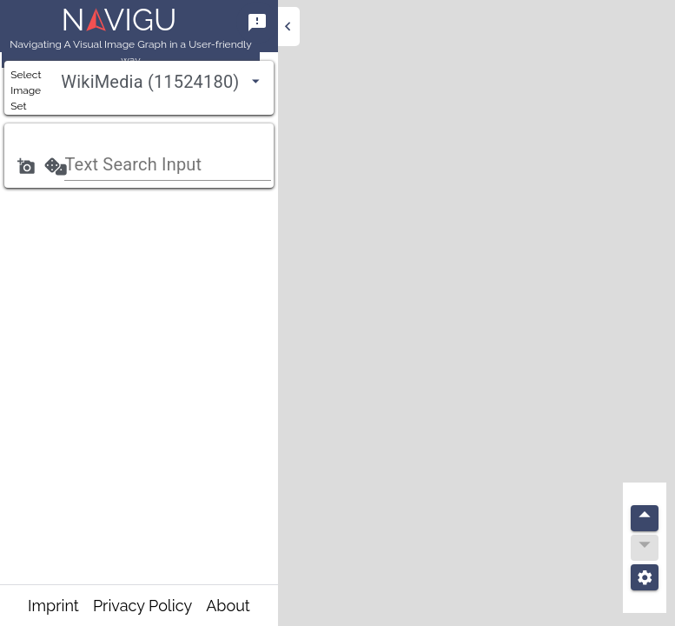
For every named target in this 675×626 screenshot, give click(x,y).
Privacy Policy (142, 605)
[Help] (257, 22)
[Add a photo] (26, 166)
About (228, 605)
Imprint (53, 605)
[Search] (55, 166)
